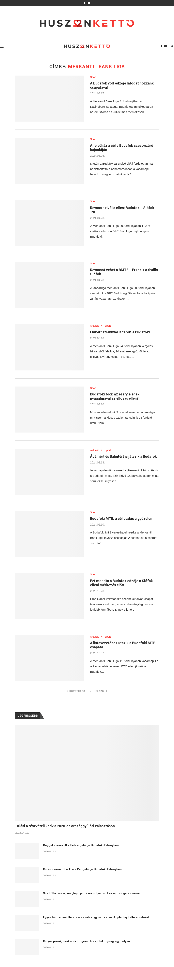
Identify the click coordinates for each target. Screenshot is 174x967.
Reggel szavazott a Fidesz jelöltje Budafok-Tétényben (81, 845)
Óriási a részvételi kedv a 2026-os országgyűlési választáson (65, 826)
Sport (93, 77)
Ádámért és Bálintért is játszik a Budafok (123, 456)
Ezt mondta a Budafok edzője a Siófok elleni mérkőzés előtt (121, 583)
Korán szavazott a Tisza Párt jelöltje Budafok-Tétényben (82, 869)
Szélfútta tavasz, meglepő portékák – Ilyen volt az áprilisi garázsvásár (91, 893)
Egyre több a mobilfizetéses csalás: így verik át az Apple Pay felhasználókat (96, 917)
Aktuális (94, 325)
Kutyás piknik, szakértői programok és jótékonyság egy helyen (86, 941)
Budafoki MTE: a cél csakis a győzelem (121, 518)
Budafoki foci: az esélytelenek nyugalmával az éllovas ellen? (114, 396)
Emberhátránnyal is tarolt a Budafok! (120, 332)
